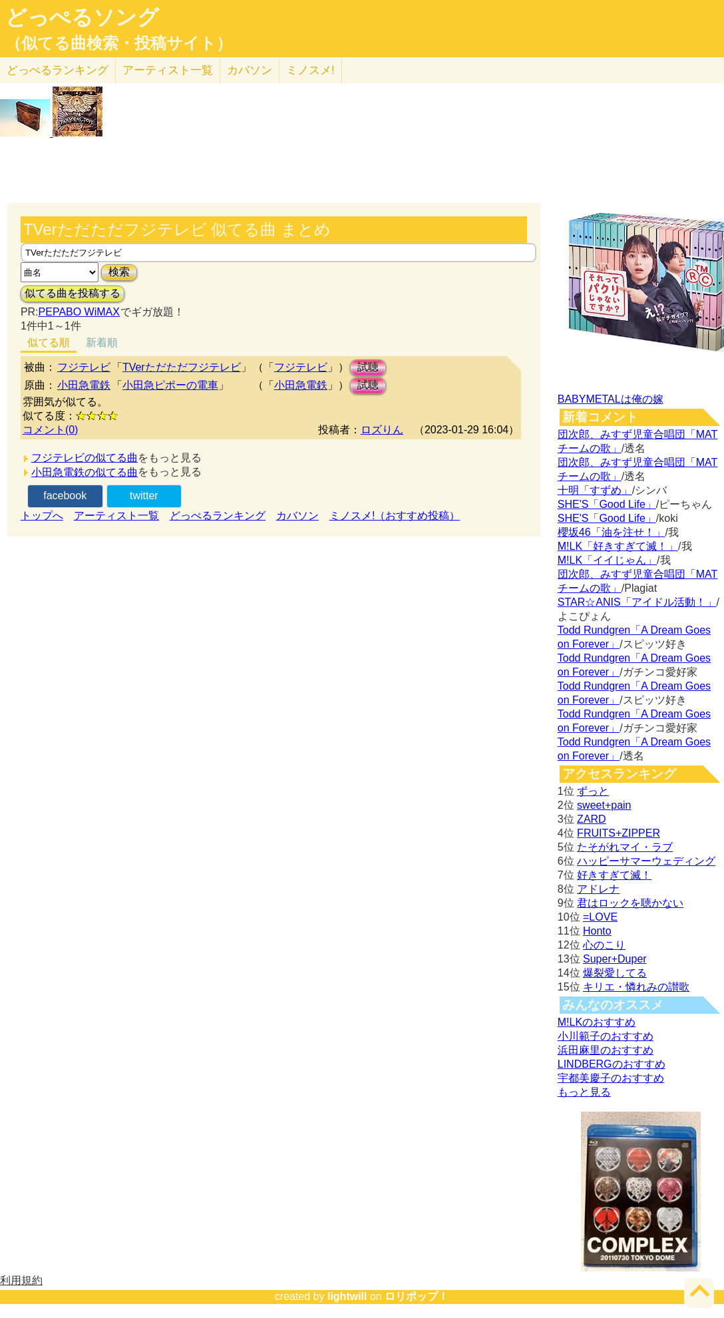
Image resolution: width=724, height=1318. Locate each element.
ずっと (593, 791)
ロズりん (382, 429)
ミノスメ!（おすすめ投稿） (394, 515)
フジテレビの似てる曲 (84, 457)
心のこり (604, 945)
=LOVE (600, 917)
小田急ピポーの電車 (170, 385)
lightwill (347, 1296)
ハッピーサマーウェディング (646, 861)
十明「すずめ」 (595, 490)
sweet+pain (604, 805)
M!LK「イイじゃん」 (607, 560)
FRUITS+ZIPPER (618, 833)
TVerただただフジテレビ (181, 367)
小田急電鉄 (83, 385)
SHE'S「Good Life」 (607, 504)
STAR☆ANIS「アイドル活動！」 (637, 602)
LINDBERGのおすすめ (611, 1064)
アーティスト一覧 (116, 515)
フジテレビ (83, 367)
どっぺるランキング (218, 515)
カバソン (249, 70)
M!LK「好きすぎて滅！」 (618, 546)
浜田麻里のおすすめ (605, 1050)
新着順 (102, 342)
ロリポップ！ (417, 1296)
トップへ (42, 515)
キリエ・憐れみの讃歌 (636, 986)
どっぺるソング (82, 17)
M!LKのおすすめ (596, 1022)
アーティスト (167, 70)
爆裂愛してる (615, 973)
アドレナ (598, 889)
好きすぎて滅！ (614, 875)
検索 (119, 272)
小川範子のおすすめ (605, 1036)
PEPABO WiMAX (79, 312)
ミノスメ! (310, 70)
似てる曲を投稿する (72, 293)
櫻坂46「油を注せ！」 (611, 532)
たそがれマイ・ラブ (625, 847)
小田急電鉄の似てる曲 (84, 472)
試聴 (368, 367)
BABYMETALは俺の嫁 (610, 399)
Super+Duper (615, 959)
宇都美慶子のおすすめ (611, 1078)
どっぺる (57, 70)
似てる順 (48, 342)
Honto (597, 931)
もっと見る (584, 1092)
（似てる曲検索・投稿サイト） (118, 43)
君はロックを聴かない (630, 903)
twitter (144, 495)
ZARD (591, 819)
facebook (65, 495)
